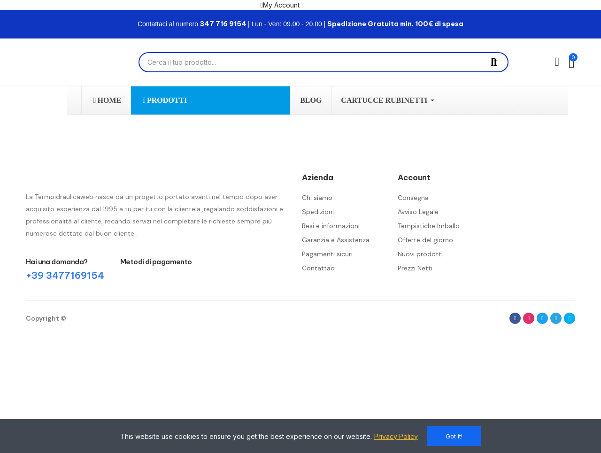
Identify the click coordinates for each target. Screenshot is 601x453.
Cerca (494, 62)
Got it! (454, 436)
